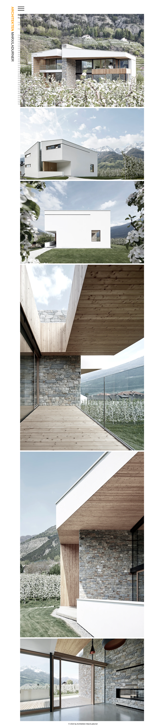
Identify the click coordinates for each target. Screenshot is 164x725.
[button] (21, 9)
